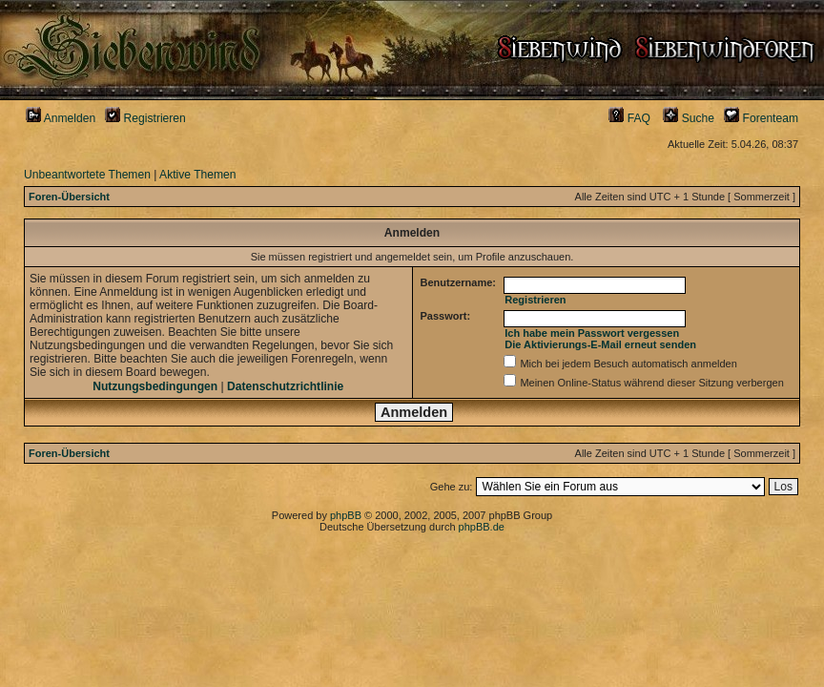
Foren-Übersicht (69, 196)
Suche (688, 118)
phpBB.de (482, 526)
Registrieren (145, 118)
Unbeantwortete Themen (87, 174)
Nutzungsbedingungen (155, 386)
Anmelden (60, 118)
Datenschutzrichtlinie (285, 386)
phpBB (345, 515)
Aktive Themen (197, 174)
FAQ (629, 118)
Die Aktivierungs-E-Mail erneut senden (600, 344)
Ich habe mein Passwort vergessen (592, 333)
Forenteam (761, 118)
